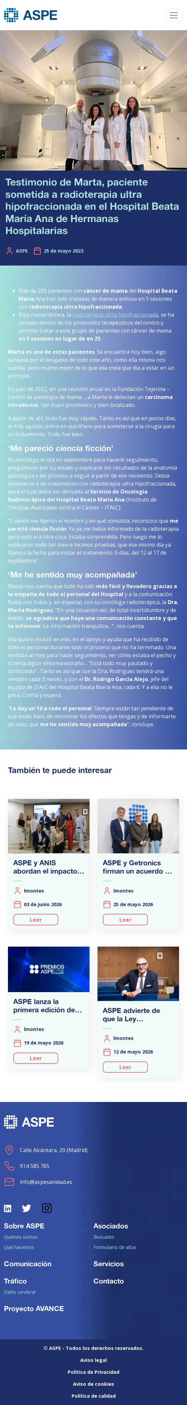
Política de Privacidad (93, 1372)
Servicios (109, 1263)
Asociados (111, 1225)
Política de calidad (94, 1396)
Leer (36, 919)
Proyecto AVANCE (34, 1308)
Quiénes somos (21, 1236)
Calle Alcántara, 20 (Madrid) (46, 1150)
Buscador (104, 1236)
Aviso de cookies (93, 1384)
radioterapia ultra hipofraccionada (115, 314)
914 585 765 (26, 1166)
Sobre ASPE (24, 1225)
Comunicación (27, 1263)
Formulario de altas (115, 1247)
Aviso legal (93, 1360)
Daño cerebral (19, 1291)
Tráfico (15, 1281)
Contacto (109, 1281)
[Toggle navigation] (173, 15)
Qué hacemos (19, 1247)
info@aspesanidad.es (38, 1182)
